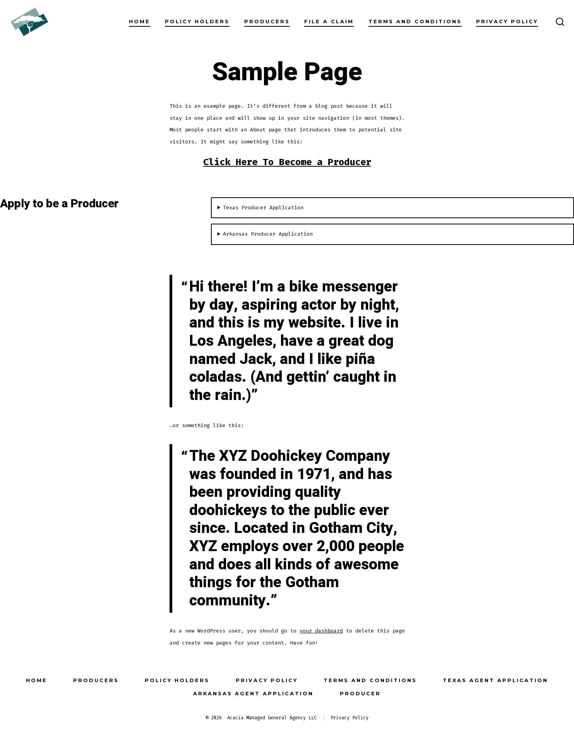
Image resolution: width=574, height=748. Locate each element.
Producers (267, 21)
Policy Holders (197, 21)
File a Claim (329, 21)
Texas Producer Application (263, 207)
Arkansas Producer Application (268, 234)
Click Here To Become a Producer (287, 162)
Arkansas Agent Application (253, 693)
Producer (360, 693)
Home (139, 21)
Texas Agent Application (495, 680)
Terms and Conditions (415, 21)
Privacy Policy (507, 21)
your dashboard (321, 630)
